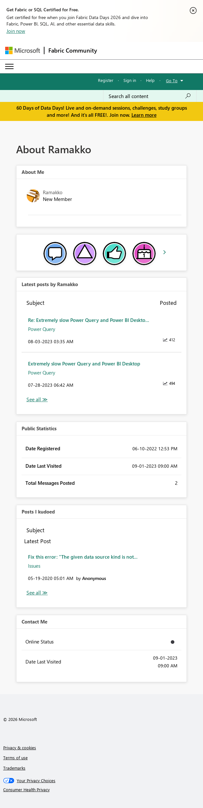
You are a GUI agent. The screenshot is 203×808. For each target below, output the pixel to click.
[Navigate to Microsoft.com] (22, 50)
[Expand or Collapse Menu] (9, 66)
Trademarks (14, 768)
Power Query (41, 329)
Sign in (129, 80)
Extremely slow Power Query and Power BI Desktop (84, 363)
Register (105, 80)
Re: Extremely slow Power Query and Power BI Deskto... (88, 320)
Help (150, 80)
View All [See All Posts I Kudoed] (37, 592)
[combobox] (150, 96)
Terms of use (15, 757)
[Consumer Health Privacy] (101, 789)
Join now (15, 31)
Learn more (144, 115)
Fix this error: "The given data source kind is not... (83, 557)
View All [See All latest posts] (37, 399)
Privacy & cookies (19, 747)
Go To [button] (172, 80)
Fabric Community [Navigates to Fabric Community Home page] (72, 50)
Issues (34, 566)
